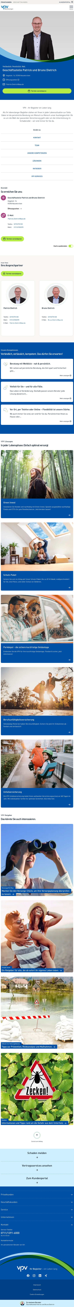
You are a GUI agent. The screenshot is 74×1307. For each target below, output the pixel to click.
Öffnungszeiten (12, 80)
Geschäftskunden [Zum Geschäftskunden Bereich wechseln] (20, 2)
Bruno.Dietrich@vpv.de (55, 320)
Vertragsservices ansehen (37, 1167)
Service (4, 1209)
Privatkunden (7, 1194)
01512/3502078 (18, 227)
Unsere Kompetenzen (37, 153)
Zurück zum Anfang (37, 1136)
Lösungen (37, 161)
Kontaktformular (7, 1240)
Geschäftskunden (9, 1202)
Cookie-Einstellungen (37, 1294)
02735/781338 (18, 224)
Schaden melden (37, 1155)
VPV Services (37, 176)
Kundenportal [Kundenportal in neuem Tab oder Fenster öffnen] (66, 2)
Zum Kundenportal (37, 1180)
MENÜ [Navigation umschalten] (71, 8)
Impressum (37, 1285)
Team (37, 145)
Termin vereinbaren (37, 91)
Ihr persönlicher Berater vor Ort (13, 1245)
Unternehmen (7, 1217)
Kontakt (37, 137)
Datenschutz (37, 1289)
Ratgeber (37, 168)
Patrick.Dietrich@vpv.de (15, 84)
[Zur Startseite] (7, 8)
